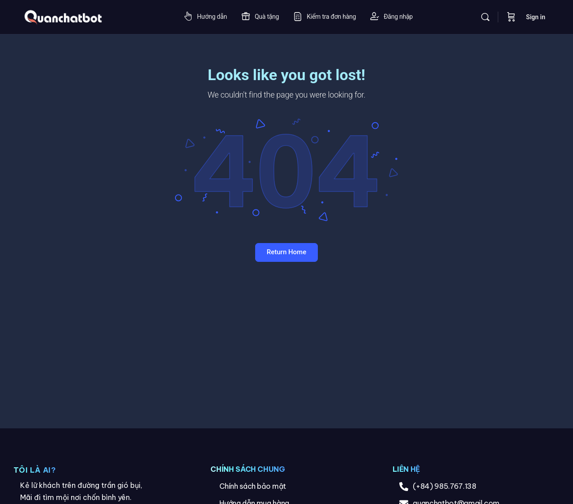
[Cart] (511, 17)
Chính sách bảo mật (252, 486)
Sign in (535, 17)
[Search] (485, 17)
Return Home (286, 252)
